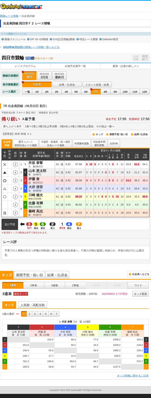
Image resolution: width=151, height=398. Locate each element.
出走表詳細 (7, 143)
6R (86, 91)
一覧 (27, 91)
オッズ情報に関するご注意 (133, 375)
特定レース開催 (88, 39)
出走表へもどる (140, 274)
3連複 (54, 285)
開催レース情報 (9, 15)
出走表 (37, 84)
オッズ (99, 134)
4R (66, 91)
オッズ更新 (140, 293)
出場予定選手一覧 (75, 66)
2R (47, 91)
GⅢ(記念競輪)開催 (64, 39)
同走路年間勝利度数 (99, 143)
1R (37, 91)
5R (76, 91)
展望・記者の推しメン (126, 66)
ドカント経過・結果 (97, 84)
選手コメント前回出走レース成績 (26, 143)
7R (95, 91)
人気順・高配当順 (33, 305)
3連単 (12, 285)
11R (135, 91)
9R (115, 91)
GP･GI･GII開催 (39, 39)
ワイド (138, 285)
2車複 (75, 285)
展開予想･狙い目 (118, 134)
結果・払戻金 (67, 84)
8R (105, 91)
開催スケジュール (15, 39)
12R (144, 91)
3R (56, 91)
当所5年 (114, 143)
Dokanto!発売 (110, 39)
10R (125, 91)
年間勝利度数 (81, 143)
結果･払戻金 (141, 134)
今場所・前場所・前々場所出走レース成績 (55, 143)
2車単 (33, 285)
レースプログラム (25, 66)
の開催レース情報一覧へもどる (31, 47)
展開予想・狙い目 (29, 275)
